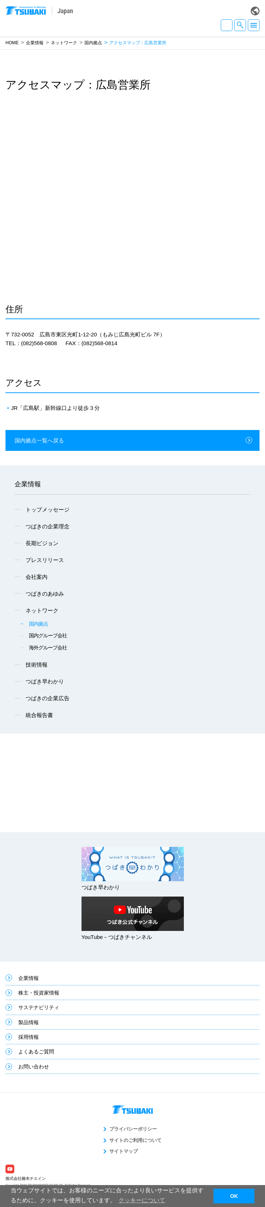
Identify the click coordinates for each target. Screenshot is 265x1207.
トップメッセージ (47, 509)
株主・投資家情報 (38, 993)
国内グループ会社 (48, 635)
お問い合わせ (33, 1067)
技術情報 (37, 664)
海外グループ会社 (48, 647)
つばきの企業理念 (47, 526)
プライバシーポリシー (133, 1129)
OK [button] (234, 1196)
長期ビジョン (42, 543)
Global (255, 11)
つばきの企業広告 (47, 698)
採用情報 (28, 1037)
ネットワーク (64, 42)
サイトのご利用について (135, 1140)
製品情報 (28, 1022)
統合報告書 (39, 715)
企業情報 (34, 42)
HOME (12, 42)
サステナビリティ (38, 1007)
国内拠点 (93, 42)
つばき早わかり (45, 681)
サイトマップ (123, 1151)
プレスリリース (45, 560)
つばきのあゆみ (45, 594)
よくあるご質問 (36, 1052)
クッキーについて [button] (141, 1200)
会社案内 (37, 577)
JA (226, 25)
